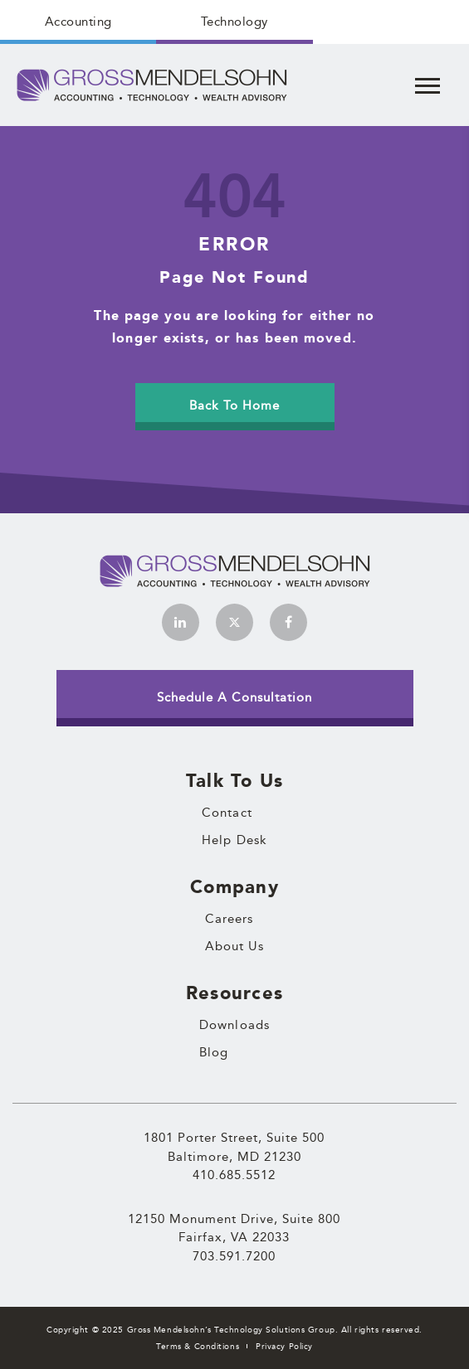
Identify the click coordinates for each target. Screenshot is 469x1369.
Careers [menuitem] (229, 919)
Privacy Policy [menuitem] (284, 1346)
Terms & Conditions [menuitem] (197, 1346)
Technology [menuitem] (234, 21)
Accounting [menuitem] (78, 21)
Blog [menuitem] (213, 1052)
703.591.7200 (234, 1255)
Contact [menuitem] (227, 812)
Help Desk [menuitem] (234, 840)
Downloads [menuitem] (234, 1025)
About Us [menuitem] (235, 946)
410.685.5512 (234, 1174)
